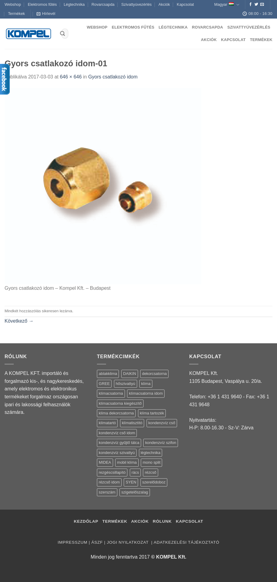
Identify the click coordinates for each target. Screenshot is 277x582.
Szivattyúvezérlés (136, 4)
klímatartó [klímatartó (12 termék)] (107, 423)
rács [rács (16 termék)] (135, 472)
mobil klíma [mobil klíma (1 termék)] (127, 462)
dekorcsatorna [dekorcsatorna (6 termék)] (154, 373)
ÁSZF (97, 542)
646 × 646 (71, 76)
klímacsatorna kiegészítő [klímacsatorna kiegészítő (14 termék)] (120, 403)
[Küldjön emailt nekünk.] (262, 4)
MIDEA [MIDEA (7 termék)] (105, 462)
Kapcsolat (185, 4)
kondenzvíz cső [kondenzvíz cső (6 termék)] (161, 423)
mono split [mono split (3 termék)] (151, 462)
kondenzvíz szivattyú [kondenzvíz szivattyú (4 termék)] (117, 452)
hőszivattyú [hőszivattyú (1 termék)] (125, 383)
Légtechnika (74, 4)
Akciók (164, 4)
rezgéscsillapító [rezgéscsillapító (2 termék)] (112, 472)
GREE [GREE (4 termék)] (104, 383)
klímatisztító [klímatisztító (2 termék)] (132, 423)
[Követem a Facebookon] (250, 4)
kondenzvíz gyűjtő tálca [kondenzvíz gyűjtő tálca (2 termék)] (119, 442)
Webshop (13, 4)
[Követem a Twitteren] (256, 4)
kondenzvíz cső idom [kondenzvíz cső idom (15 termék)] (117, 433)
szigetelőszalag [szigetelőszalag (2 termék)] (134, 492)
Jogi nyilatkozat (128, 542)
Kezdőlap (86, 521)
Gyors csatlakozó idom (112, 76)
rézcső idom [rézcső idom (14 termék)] (109, 482)
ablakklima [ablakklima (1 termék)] (108, 373)
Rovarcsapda (102, 4)
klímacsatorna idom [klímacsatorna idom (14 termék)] (146, 393)
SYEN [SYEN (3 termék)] (131, 482)
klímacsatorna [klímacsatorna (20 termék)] (111, 393)
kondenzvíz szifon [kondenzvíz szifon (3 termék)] (160, 442)
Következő (19, 321)
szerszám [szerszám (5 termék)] (107, 492)
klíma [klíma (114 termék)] (146, 383)
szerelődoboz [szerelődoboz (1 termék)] (153, 482)
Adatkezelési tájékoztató (186, 542)
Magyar (226, 5)
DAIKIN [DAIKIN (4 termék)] (129, 373)
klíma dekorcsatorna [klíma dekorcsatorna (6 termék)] (116, 413)
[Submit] (62, 34)
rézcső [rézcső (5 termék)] (150, 472)
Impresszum (72, 542)
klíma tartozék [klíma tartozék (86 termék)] (152, 413)
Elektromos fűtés (42, 4)
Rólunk (162, 521)
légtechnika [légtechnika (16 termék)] (151, 452)
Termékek (16, 13)
